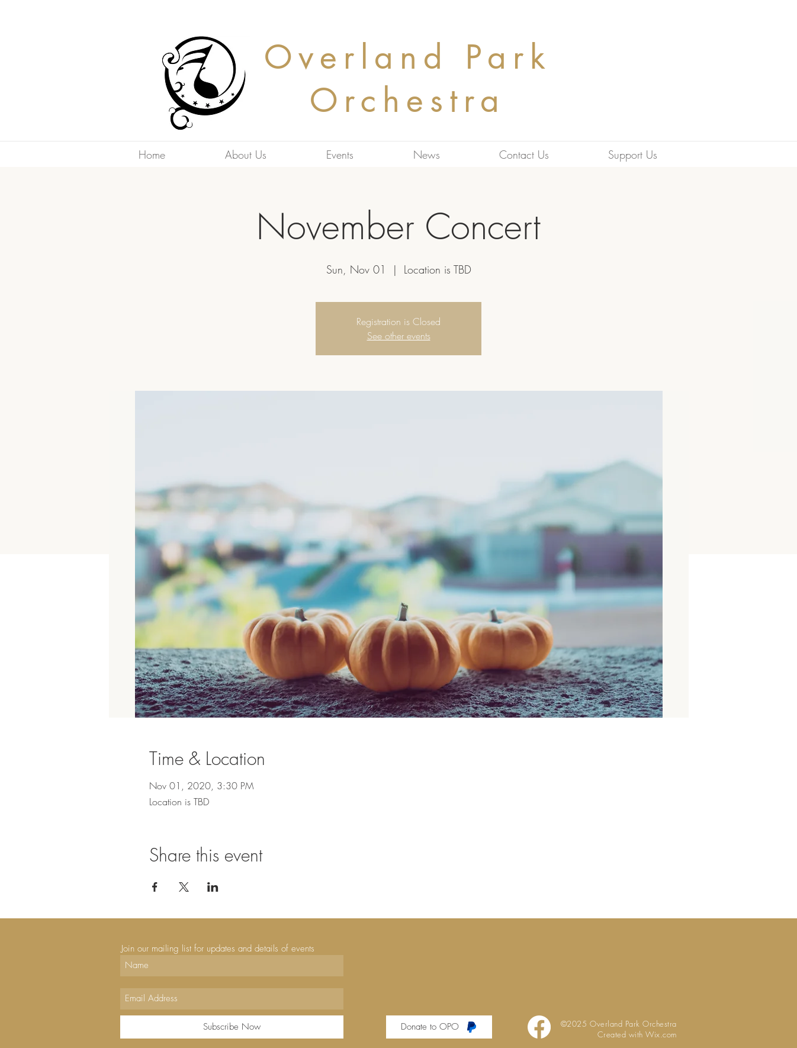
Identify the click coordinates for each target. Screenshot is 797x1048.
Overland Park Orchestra (408, 78)
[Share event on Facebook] (154, 887)
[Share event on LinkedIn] (212, 887)
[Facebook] (539, 1027)
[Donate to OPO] (439, 1027)
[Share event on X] (183, 887)
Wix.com (661, 1034)
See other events (398, 335)
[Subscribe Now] (231, 1027)
